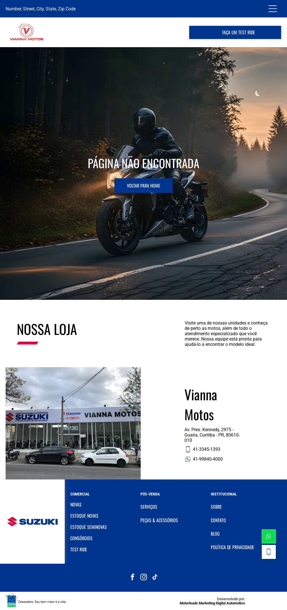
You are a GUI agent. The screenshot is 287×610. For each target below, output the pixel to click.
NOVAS (76, 504)
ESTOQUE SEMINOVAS (88, 527)
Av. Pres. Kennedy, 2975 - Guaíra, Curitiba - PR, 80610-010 (212, 435)
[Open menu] (273, 8)
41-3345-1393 (202, 449)
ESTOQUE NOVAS (84, 515)
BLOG (215, 533)
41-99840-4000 (203, 459)
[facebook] (132, 577)
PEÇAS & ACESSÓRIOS (159, 520)
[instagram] (144, 577)
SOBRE (216, 506)
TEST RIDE (78, 549)
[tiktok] (155, 577)
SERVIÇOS (148, 506)
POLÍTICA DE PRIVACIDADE (232, 547)
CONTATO (218, 520)
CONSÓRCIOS (81, 538)
